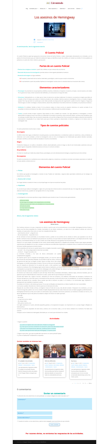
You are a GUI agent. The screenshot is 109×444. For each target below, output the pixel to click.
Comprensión (44, 39)
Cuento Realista (74, 365)
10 (83, 383)
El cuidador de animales (25, 361)
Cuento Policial (51, 39)
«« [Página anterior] (72, 383)
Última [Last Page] (90, 383)
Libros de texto (71, 8)
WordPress (43, 442)
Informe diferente (50, 361)
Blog (27, 8)
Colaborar (78, 8)
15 (85, 383)
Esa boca (73, 361)
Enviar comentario (54, 424)
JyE (20, 363)
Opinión (80, 365)
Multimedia (62, 8)
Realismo (85, 365)
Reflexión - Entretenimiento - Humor (26, 365)
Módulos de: (42, 8)
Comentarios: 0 (40, 42)
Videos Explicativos (52, 8)
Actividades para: (33, 8)
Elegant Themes (27, 442)
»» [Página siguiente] (87, 383)
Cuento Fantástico (49, 365)
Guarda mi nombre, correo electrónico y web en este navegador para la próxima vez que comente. (44, 421)
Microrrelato (56, 365)
